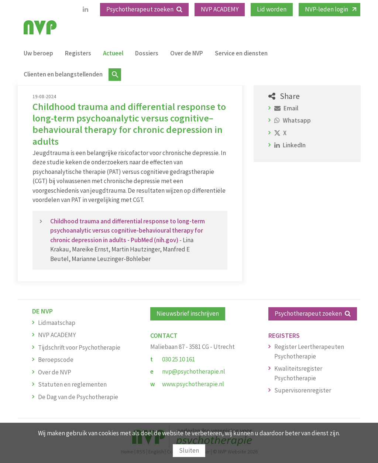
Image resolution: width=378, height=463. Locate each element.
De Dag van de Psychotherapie (78, 397)
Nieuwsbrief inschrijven (188, 313)
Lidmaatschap (56, 323)
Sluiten (189, 450)
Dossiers (146, 53)
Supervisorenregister (302, 390)
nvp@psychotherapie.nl (193, 371)
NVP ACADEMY (219, 9)
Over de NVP (186, 53)
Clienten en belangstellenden (63, 74)
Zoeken (115, 74)
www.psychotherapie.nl (193, 384)
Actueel (113, 53)
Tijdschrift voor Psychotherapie (79, 347)
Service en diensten (241, 53)
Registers (78, 53)
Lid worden (271, 9)
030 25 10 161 (178, 359)
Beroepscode (55, 360)
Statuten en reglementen (72, 384)
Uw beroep (38, 53)
